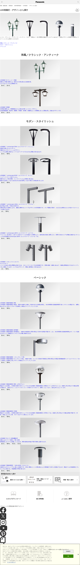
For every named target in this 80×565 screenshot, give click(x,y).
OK (68, 556)
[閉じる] (78, 554)
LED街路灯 (25, 5)
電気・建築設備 (3, 5)
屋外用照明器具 (17, 5)
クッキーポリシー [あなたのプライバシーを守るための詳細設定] (11, 562)
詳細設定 (68, 551)
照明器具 (11, 5)
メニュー (77, 10)
